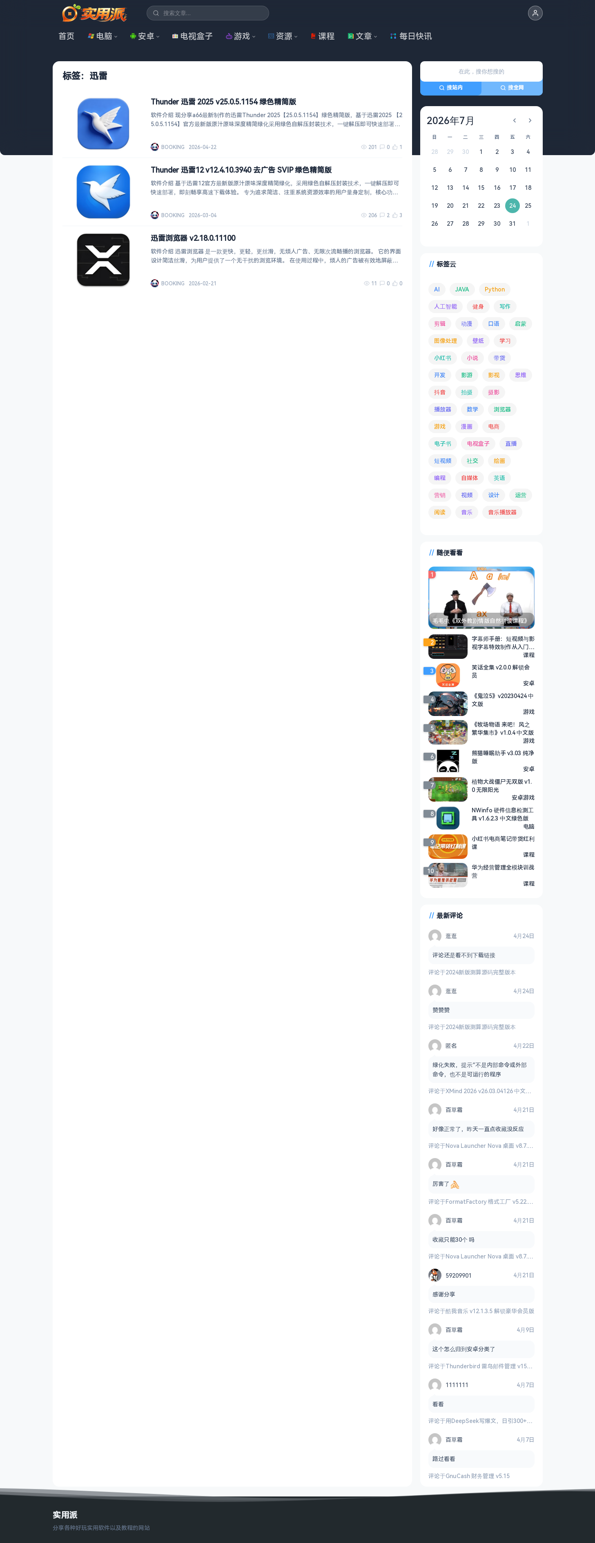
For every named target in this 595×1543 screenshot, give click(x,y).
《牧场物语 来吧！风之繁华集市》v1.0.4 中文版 (503, 728)
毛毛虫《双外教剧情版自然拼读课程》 (481, 621)
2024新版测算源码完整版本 (481, 972)
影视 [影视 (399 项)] (493, 375)
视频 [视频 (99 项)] (466, 495)
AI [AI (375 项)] (437, 289)
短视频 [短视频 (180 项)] (442, 461)
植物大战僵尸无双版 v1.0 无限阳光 (502, 786)
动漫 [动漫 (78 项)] (466, 323)
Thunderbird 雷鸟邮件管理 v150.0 (490, 1366)
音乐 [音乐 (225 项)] (466, 512)
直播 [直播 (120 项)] (511, 443)
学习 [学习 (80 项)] (505, 341)
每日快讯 (411, 36)
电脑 (100, 36)
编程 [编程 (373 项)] (440, 478)
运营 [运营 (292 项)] (520, 495)
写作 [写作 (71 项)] (505, 306)
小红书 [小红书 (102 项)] (442, 358)
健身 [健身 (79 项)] (478, 306)
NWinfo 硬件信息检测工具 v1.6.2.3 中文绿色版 (503, 814)
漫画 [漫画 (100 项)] (466, 426)
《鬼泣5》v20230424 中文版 (503, 700)
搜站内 (451, 87)
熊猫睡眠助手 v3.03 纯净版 (503, 757)
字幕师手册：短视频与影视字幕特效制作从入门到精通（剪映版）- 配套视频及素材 (503, 643)
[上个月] (514, 120)
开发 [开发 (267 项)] (440, 375)
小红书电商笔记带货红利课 (503, 843)
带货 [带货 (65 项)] (499, 358)
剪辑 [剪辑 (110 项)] (440, 323)
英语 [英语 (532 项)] (499, 478)
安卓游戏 (523, 797)
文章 (360, 36)
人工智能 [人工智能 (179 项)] (445, 306)
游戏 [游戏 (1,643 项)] (440, 426)
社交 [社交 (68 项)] (472, 461)
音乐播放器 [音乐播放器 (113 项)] (502, 512)
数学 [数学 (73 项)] (472, 409)
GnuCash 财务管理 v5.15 (478, 1476)
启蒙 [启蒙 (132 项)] (520, 323)
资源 (280, 36)
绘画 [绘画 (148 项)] (499, 461)
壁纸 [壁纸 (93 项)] (478, 341)
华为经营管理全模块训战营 (503, 871)
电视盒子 (192, 36)
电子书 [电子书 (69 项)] (442, 443)
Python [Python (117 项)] (495, 289)
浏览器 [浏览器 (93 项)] (502, 409)
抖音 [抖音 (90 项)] (440, 392)
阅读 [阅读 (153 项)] (440, 512)
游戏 (238, 36)
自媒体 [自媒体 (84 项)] (469, 478)
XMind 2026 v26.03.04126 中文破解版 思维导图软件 (512, 1091)
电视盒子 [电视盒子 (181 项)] (478, 443)
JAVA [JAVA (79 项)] (462, 289)
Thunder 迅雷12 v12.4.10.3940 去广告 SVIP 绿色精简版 (241, 170)
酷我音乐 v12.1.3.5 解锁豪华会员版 (490, 1311)
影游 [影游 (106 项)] (466, 375)
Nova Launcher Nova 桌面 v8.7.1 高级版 (498, 1145)
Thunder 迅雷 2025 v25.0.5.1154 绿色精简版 (223, 102)
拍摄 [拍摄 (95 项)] (466, 392)
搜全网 (512, 87)
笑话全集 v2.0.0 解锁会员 (501, 671)
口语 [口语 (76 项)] (493, 323)
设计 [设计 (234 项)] (493, 495)
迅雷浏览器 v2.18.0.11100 (193, 238)
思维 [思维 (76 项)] (520, 375)
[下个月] (530, 120)
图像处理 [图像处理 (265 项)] (445, 341)
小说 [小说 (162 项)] (472, 358)
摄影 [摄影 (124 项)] (493, 392)
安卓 (142, 36)
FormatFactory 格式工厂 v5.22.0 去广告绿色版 (506, 1201)
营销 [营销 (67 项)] (440, 495)
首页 (66, 36)
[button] (535, 13)
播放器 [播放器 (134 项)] (442, 409)
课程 (322, 36)
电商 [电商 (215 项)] (493, 426)
